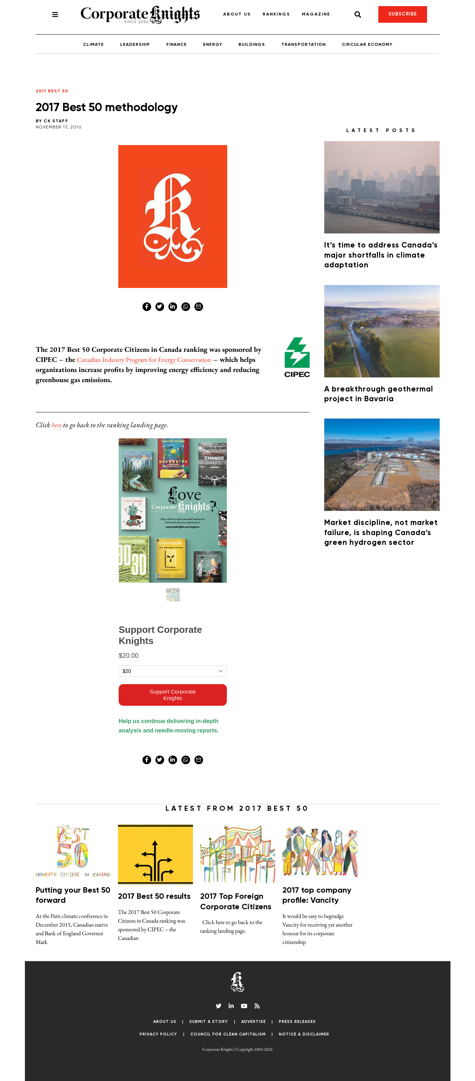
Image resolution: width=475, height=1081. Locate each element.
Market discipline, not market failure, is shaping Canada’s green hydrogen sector (381, 533)
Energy (212, 45)
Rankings (276, 14)
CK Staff (56, 121)
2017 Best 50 (52, 91)
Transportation (303, 45)
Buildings (251, 45)
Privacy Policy (158, 1034)
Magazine (316, 14)
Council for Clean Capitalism (228, 1034)
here (57, 424)
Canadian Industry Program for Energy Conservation (151, 359)
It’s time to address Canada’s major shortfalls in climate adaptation (381, 255)
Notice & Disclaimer (304, 1034)
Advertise (253, 1022)
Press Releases (297, 1022)
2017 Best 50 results (154, 897)
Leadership (135, 45)
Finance (176, 45)
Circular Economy (367, 45)
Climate (93, 45)
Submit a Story (208, 1022)
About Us (237, 14)
